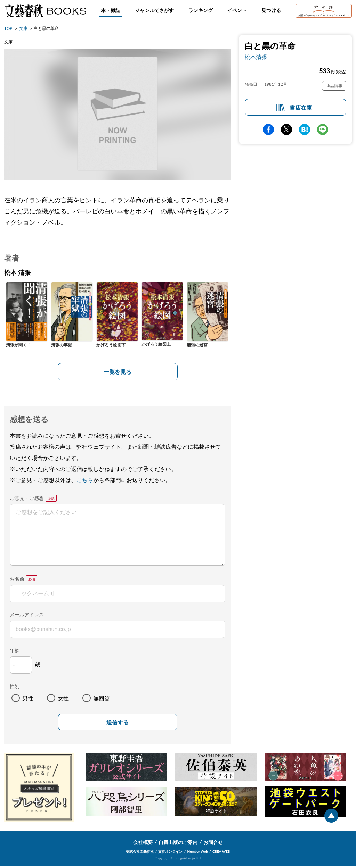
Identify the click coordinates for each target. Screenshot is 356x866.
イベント (237, 10)
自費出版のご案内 (178, 842)
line (322, 129)
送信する (117, 722)
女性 (63, 698)
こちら (84, 480)
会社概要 (143, 842)
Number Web (197, 851)
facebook (268, 129)
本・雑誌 (110, 10)
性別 (14, 686)
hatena (304, 129)
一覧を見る (117, 371)
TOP (8, 28)
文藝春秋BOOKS (45, 10)
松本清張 (256, 56)
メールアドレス (27, 614)
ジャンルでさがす (154, 10)
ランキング (200, 10)
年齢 (14, 650)
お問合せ (213, 842)
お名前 (17, 579)
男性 (27, 698)
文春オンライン (170, 851)
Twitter (286, 129)
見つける (271, 10)
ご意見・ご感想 (27, 498)
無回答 (101, 698)
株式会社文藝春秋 (140, 851)
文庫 (23, 28)
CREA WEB (221, 851)
